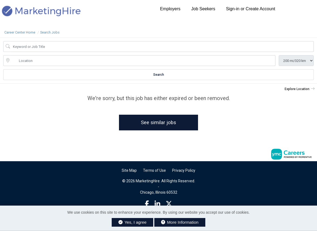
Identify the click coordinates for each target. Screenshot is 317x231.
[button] (300, 89)
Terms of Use (154, 170)
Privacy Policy (183, 170)
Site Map (129, 170)
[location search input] (143, 60)
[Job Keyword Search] (162, 46)
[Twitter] (168, 204)
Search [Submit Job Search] (158, 75)
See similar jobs (158, 122)
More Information (180, 222)
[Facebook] (147, 204)
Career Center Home (19, 32)
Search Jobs (50, 32)
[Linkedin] (157, 204)
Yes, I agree (132, 222)
